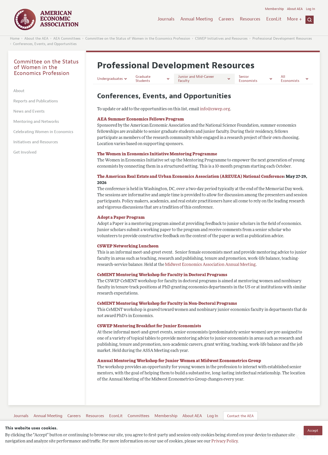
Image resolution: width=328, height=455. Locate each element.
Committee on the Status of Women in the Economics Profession (137, 38)
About (18, 90)
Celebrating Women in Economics (43, 131)
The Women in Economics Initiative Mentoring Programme (157, 154)
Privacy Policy (224, 441)
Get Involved (24, 152)
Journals (166, 19)
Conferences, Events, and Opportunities (45, 44)
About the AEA (36, 38)
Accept (313, 430)
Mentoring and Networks (36, 121)
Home (14, 38)
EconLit (273, 19)
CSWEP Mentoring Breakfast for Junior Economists (149, 326)
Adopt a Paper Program (121, 218)
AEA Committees (66, 38)
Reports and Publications (35, 101)
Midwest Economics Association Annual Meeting (210, 265)
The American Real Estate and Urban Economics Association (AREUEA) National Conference (190, 177)
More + (294, 19)
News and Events (29, 111)
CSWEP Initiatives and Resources (221, 38)
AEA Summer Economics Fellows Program (140, 119)
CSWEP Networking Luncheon (128, 246)
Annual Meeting (196, 19)
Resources (250, 19)
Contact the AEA (240, 416)
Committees (138, 415)
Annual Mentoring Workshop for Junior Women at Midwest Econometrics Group (179, 361)
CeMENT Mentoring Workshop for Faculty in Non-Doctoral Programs (167, 304)
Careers (226, 19)
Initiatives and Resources (35, 142)
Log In (310, 9)
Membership (274, 9)
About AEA (295, 9)
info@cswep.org (215, 109)
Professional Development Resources (282, 38)
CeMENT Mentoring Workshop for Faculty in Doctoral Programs (162, 275)
